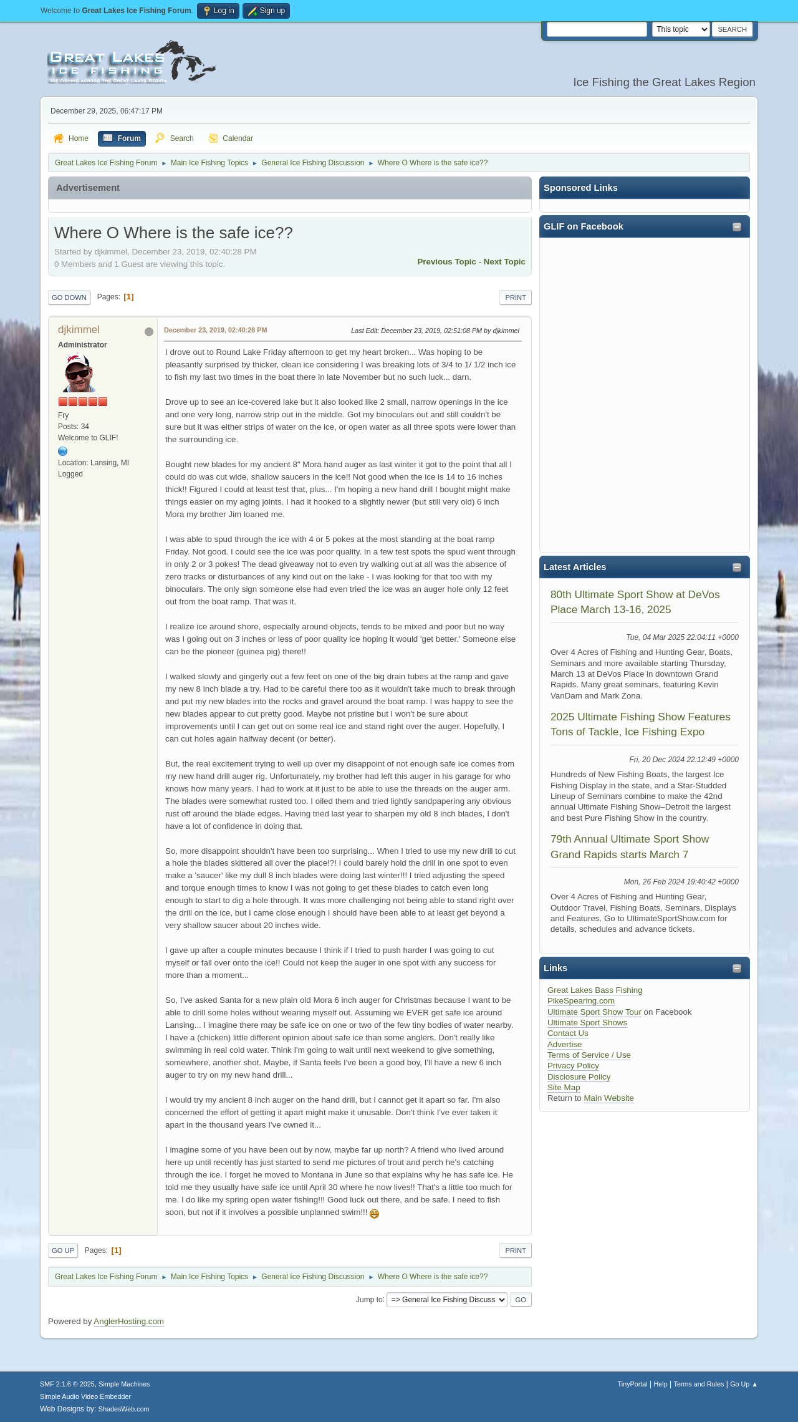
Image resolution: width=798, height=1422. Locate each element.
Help (661, 1384)
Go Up (63, 1250)
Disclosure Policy (578, 1076)
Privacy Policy (573, 1065)
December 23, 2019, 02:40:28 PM (215, 330)
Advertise (564, 1044)
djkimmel (79, 330)
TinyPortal (633, 1384)
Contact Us (568, 1033)
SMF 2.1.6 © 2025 (67, 1384)
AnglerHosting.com (129, 1321)
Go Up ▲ (744, 1384)
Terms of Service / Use (589, 1055)
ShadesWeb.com (124, 1409)
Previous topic (446, 261)
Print (515, 297)
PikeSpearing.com (581, 1000)
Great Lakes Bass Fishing (595, 990)
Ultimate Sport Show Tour (594, 1012)
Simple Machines (124, 1384)
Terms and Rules (699, 1384)
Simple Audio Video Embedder (85, 1396)
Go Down (69, 297)
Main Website (609, 1098)
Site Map (563, 1087)
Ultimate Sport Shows (587, 1022)
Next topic (505, 261)
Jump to (369, 1299)
